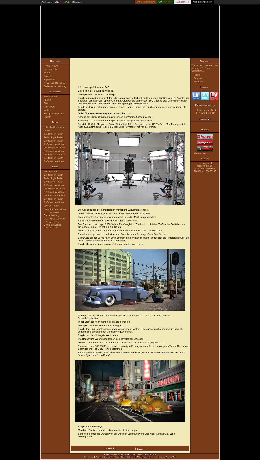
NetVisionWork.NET (167, 457)
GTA (165, 2)
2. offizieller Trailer (53, 140)
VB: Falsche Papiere (54, 154)
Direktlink (109, 448)
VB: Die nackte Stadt (54, 147)
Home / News (51, 65)
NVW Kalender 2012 (54, 83)
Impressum (49, 79)
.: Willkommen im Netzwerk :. (62, 2)
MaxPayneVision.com (202, 2)
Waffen (47, 110)
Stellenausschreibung (55, 86)
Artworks (48, 130)
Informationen (51, 96)
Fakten (47, 99)
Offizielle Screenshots (55, 127)
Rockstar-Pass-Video (55, 209)
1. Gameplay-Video (54, 144)
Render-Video (51, 171)
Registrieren (200, 78)
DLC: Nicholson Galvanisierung (52, 214)
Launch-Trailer (51, 205)
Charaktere (49, 106)
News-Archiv (50, 69)
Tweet (140, 449)
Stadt (46, 103)
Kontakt (99, 457)
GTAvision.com (112, 457)
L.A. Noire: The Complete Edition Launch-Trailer (53, 225)
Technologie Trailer (53, 137)
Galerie (47, 76)
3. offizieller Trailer (53, 158)
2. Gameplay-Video (54, 151)
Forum (47, 72)
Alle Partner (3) (201, 153)
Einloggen (199, 81)
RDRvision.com (127, 457)
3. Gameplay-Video (54, 161)
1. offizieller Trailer (53, 134)
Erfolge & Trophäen (54, 113)
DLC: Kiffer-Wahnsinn (55, 218)
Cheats (47, 117)
